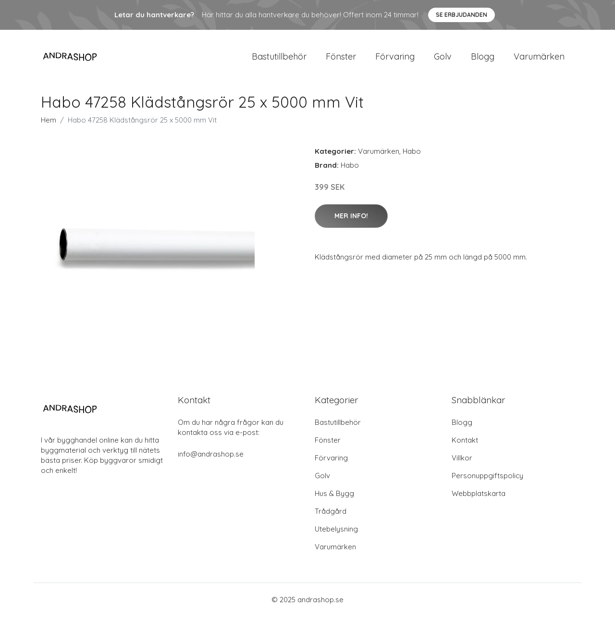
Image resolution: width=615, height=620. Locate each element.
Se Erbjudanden (461, 14)
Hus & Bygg (334, 497)
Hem (48, 124)
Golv (443, 58)
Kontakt (465, 443)
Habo (412, 155)
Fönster (341, 58)
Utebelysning (336, 532)
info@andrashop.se (211, 457)
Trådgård (330, 515)
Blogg (482, 58)
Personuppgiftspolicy (487, 479)
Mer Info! (351, 219)
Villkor (462, 461)
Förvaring (395, 58)
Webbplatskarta (478, 497)
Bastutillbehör (279, 58)
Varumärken (539, 58)
